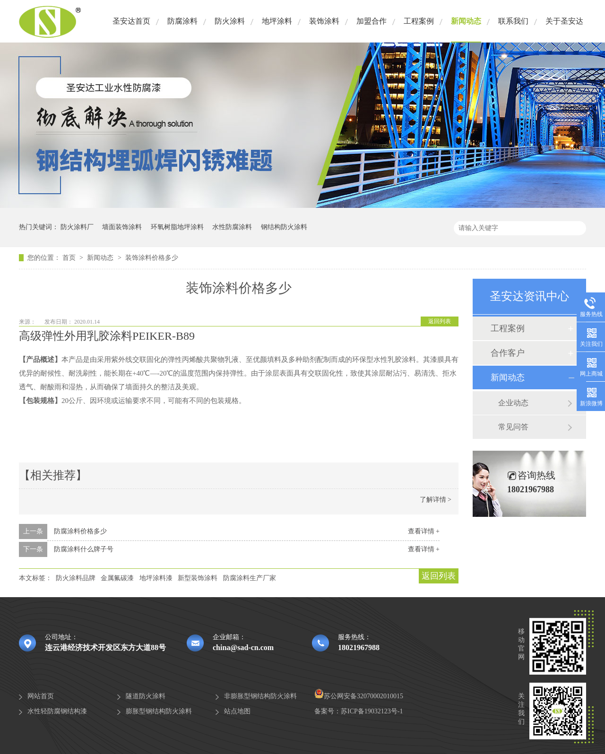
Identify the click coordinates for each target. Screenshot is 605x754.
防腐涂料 (182, 21)
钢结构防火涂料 (284, 227)
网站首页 (40, 696)
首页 (70, 257)
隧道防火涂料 (145, 696)
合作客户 (508, 353)
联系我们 (513, 21)
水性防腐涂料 (232, 227)
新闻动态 (466, 21)
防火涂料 (230, 21)
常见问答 (513, 427)
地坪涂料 (277, 21)
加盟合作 (371, 21)
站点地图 (237, 711)
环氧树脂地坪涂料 (177, 227)
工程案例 (419, 21)
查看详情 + (424, 531)
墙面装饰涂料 (122, 227)
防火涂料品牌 (75, 578)
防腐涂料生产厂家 (249, 578)
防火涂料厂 (77, 227)
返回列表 (439, 321)
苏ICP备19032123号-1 (372, 711)
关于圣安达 (564, 21)
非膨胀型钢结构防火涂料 (260, 696)
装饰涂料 (324, 21)
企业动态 (513, 403)
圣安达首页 (131, 21)
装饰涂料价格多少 (151, 257)
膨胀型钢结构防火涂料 (159, 711)
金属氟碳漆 (117, 578)
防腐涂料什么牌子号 (83, 549)
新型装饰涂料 (197, 578)
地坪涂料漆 (156, 578)
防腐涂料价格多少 (80, 531)
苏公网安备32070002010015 (358, 696)
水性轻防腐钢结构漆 (57, 711)
